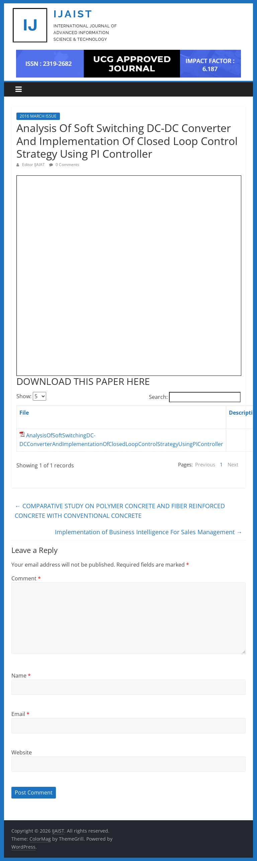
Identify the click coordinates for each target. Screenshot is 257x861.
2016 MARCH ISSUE (38, 116)
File (24, 412)
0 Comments (64, 164)
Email (20, 714)
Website (21, 752)
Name (21, 675)
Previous (205, 464)
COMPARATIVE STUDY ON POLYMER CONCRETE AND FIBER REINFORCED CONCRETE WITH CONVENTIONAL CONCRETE (120, 511)
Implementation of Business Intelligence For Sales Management (148, 532)
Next (233, 464)
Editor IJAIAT (34, 164)
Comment (26, 578)
